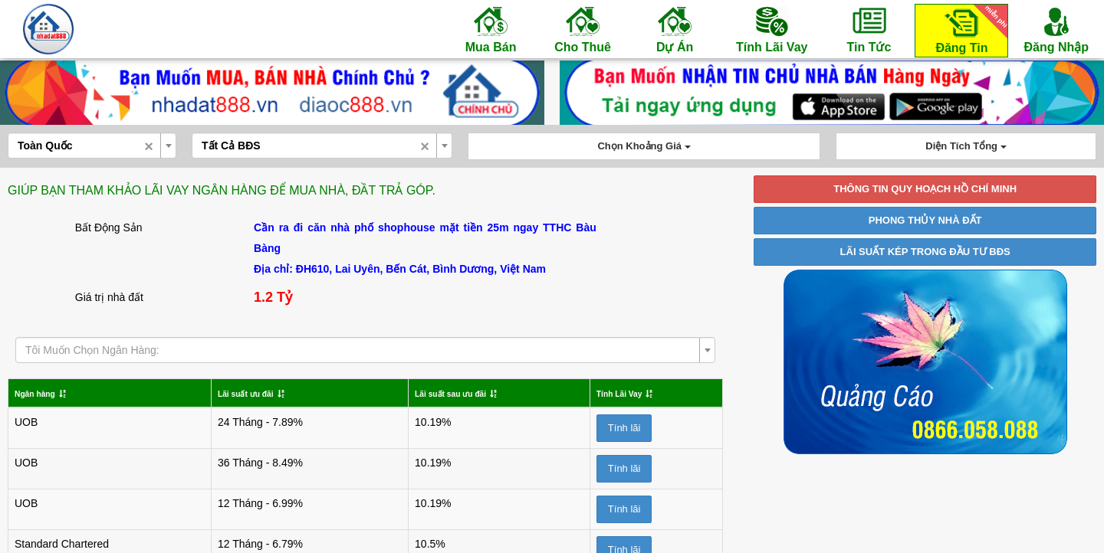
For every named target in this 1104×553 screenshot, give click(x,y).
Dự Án (674, 29)
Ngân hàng (42, 393)
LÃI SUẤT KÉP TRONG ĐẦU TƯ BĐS (925, 251)
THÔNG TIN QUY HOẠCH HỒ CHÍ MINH (925, 189)
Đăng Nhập (1056, 29)
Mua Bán (490, 29)
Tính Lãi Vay (771, 29)
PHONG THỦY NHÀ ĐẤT (925, 220)
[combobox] (92, 146)
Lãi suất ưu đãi (233, 393)
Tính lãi (606, 428)
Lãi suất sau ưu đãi (417, 393)
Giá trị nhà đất (109, 297)
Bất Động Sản (109, 227)
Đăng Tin (969, 29)
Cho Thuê (582, 29)
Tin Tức (868, 29)
